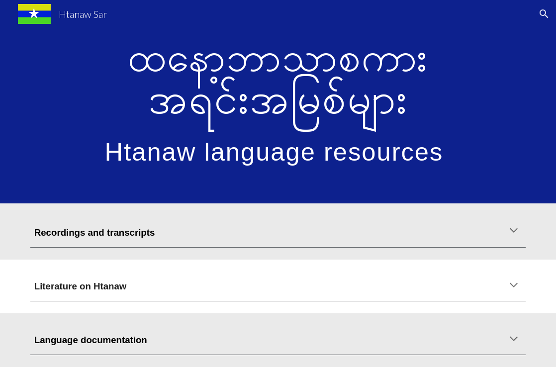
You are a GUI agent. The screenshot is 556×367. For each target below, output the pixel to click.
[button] (544, 14)
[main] (278, 102)
